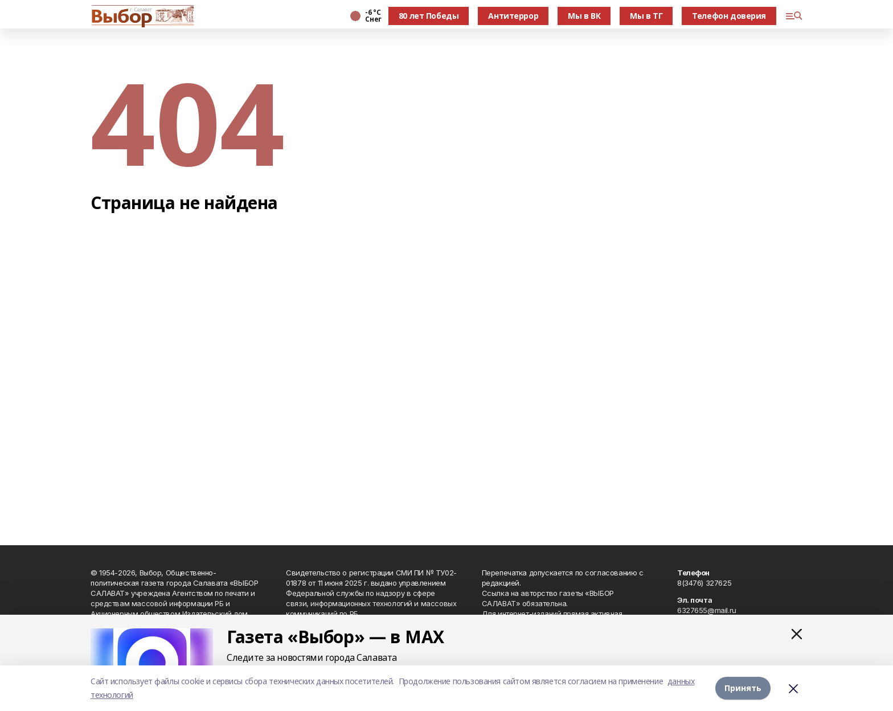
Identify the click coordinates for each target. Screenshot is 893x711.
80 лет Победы (429, 15)
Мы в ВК (584, 15)
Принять (742, 688)
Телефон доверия (729, 15)
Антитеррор (513, 15)
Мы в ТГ (646, 15)
